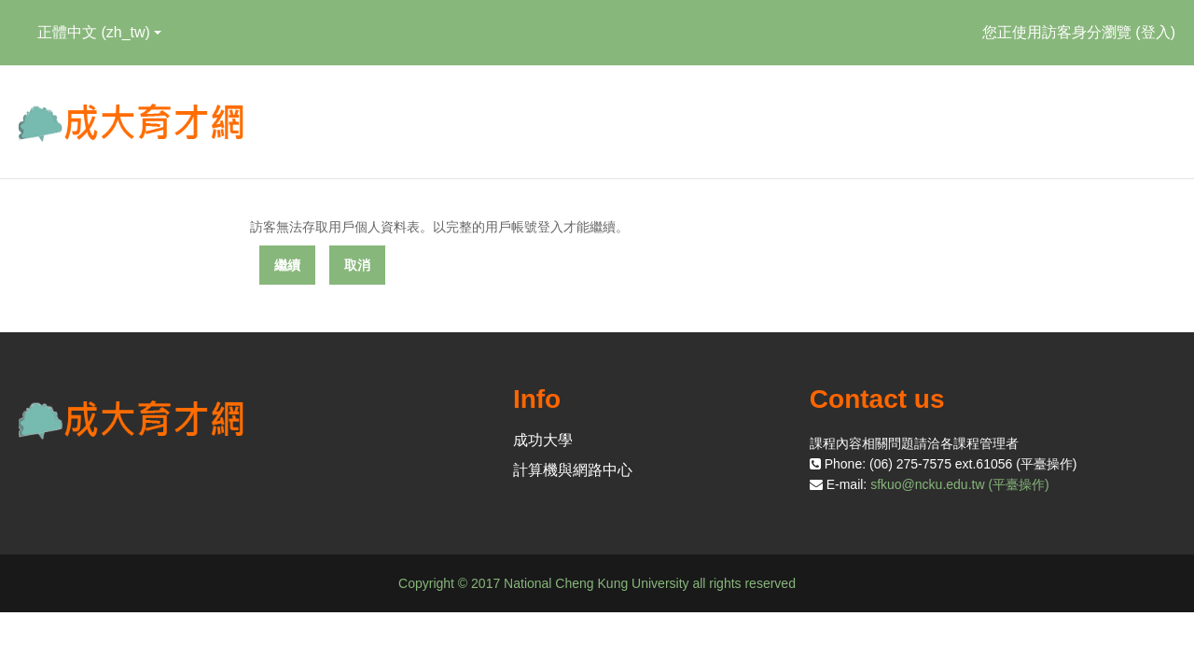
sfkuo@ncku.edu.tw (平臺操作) (959, 484)
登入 (1156, 32)
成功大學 (543, 440)
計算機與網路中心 (572, 470)
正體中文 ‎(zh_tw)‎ (99, 32)
